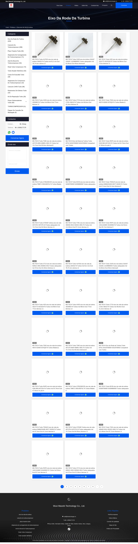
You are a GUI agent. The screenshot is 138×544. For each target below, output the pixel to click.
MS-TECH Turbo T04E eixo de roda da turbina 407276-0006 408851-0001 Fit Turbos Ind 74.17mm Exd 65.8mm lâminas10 (46, 143)
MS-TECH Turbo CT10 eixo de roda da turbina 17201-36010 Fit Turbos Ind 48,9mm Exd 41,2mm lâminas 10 (80, 102)
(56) (16, 51)
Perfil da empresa (113, 516)
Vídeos (76, 5)
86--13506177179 (126, 1)
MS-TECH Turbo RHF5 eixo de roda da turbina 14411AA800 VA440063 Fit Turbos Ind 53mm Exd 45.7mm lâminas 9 (113, 225)
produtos (12, 27)
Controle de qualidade (113, 523)
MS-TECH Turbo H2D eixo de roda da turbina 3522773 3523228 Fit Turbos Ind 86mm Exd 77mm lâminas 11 (113, 61)
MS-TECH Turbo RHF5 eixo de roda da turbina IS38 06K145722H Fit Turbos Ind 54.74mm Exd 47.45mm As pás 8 (113, 143)
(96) (16, 86)
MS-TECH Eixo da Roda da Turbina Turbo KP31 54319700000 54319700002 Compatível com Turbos (80, 143)
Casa (7, 27)
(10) (17, 91)
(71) (17, 56)
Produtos (68, 5)
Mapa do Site (113, 526)
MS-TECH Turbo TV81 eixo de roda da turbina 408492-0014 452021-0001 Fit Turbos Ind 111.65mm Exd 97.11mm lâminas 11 (80, 225)
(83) (15, 101)
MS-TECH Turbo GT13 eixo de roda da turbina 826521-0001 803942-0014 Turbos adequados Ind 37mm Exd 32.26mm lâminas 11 (47, 267)
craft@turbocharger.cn (110, 1)
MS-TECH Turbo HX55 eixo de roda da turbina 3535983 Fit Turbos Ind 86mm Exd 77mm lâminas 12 (47, 102)
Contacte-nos (95, 5)
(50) (15, 62)
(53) (17, 71)
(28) (16, 76)
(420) (16, 40)
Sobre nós (85, 5)
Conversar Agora (124, 6)
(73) (17, 67)
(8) (15, 111)
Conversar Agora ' (47, 68)
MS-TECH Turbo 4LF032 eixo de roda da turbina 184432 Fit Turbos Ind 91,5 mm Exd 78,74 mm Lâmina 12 (45, 61)
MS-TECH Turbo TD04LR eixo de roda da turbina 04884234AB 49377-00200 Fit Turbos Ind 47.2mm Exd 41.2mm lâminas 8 (113, 184)
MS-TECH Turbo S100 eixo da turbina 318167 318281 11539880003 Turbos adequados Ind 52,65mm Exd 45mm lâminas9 (80, 61)
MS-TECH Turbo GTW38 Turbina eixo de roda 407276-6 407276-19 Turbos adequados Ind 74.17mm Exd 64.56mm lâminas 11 (46, 225)
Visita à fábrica (113, 519)
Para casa (59, 5)
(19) (16, 82)
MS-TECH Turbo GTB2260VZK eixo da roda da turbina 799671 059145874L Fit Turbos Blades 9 (47, 184)
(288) (15, 46)
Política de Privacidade (113, 530)
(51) (17, 106)
